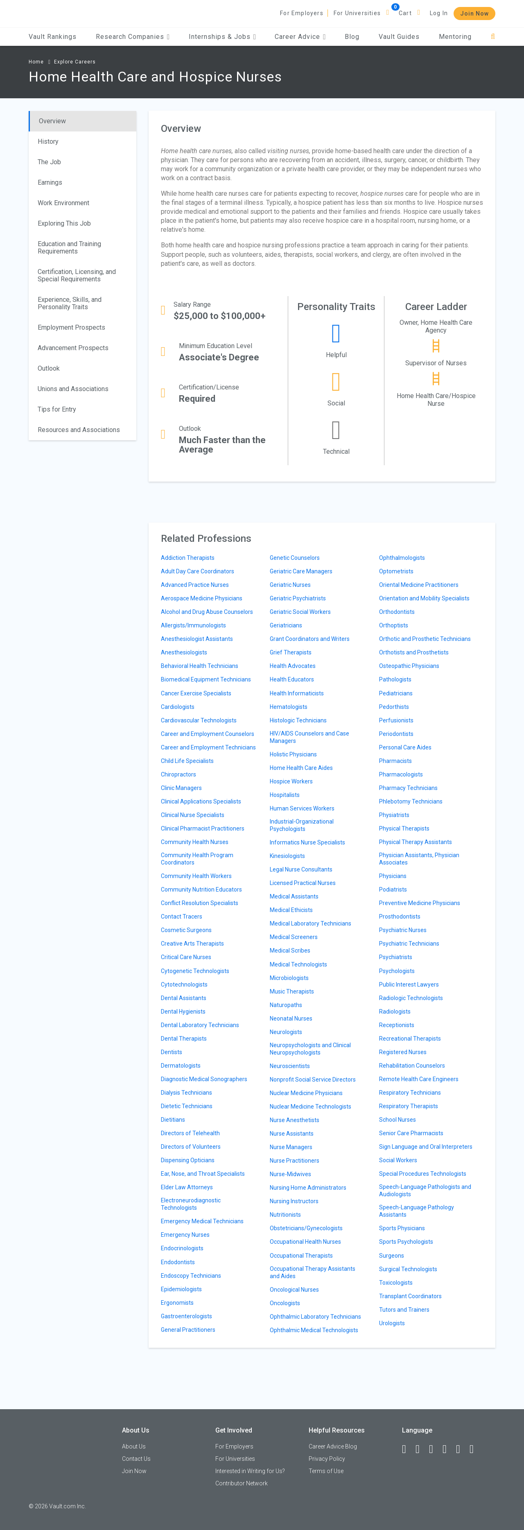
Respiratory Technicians (410, 1092)
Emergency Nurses (185, 1234)
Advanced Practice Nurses (195, 585)
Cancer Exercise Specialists (196, 693)
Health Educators (292, 679)
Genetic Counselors (295, 558)
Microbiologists (289, 978)
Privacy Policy (327, 1458)
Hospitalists (285, 795)
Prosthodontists (399, 916)
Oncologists (285, 1303)
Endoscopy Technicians (191, 1275)
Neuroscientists (290, 1066)
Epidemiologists (181, 1289)
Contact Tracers (181, 916)
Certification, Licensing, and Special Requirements (77, 275)
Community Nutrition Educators (201, 889)
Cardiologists (177, 707)
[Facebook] (407, 1449)
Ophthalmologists (402, 558)
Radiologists (395, 1011)
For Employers (301, 13)
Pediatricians (396, 693)
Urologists (392, 1323)
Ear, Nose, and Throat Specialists (203, 1173)
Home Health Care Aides (301, 768)
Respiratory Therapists (408, 1106)
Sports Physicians (402, 1228)
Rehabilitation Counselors (412, 1065)
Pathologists (395, 679)
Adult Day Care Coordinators (197, 571)
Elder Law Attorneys (187, 1187)
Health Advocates (293, 666)
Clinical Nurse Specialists (192, 815)
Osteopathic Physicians (409, 666)
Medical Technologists (298, 964)
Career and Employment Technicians (208, 747)
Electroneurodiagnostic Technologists (191, 1204)
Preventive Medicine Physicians (419, 903)
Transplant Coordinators (410, 1296)
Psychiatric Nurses (403, 930)
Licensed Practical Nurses (303, 883)
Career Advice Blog (333, 1446)
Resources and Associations (79, 430)
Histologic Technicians (298, 720)
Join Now (474, 13)
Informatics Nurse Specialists (307, 842)
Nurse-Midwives (290, 1174)
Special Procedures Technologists (422, 1173)
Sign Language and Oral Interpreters (425, 1146)
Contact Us (136, 1458)
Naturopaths (286, 1005)
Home (36, 62)
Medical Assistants (294, 896)
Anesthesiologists (184, 652)
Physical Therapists (404, 828)
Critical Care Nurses (186, 957)
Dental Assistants (183, 998)
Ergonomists (177, 1302)
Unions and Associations (73, 389)
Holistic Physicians (293, 754)
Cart (405, 13)
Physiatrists (394, 815)
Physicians (393, 876)
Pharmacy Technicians (408, 788)
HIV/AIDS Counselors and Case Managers (309, 737)
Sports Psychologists (406, 1241)
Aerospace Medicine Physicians (201, 598)
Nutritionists (285, 1214)
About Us (134, 1446)
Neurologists (286, 1032)
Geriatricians (286, 625)
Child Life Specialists (187, 761)
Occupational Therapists (301, 1255)
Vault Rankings (53, 37)
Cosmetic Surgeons (186, 930)
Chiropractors (178, 774)
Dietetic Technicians (186, 1106)
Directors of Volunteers (191, 1146)
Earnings (50, 182)
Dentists (171, 1052)
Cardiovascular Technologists (199, 720)
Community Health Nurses (194, 842)
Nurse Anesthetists (294, 1120)
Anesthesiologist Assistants (197, 639)
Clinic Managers (181, 788)
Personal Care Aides (405, 747)
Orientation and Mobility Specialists (424, 598)
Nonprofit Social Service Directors (313, 1079)
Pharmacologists (401, 774)
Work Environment (63, 203)
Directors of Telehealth (190, 1133)
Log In (439, 13)
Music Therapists (292, 991)
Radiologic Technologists (411, 998)
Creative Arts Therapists (192, 943)
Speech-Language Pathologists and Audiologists (425, 1190)
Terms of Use (326, 1471)
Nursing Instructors (294, 1201)
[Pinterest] (462, 1449)
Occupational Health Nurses (305, 1241)
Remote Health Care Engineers (418, 1079)
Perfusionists (396, 720)
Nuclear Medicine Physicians (306, 1093)
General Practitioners (188, 1329)
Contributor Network (241, 1483)
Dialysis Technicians (186, 1092)
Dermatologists (181, 1065)
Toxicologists (396, 1282)
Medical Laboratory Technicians (310, 923)
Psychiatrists (395, 957)
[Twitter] (434, 1449)
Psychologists (397, 971)
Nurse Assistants (292, 1133)
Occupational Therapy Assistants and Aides (312, 1272)
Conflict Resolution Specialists (199, 903)
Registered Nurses (403, 1052)
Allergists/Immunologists (193, 625)
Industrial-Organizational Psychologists (302, 825)
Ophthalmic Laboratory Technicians (315, 1316)
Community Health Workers (196, 876)
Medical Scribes (290, 950)
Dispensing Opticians (188, 1160)
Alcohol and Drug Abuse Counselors (207, 612)
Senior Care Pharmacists (411, 1133)
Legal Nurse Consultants (301, 869)
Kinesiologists (287, 856)
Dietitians (173, 1119)
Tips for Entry (57, 409)
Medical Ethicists (291, 910)
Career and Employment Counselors (207, 734)
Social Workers (398, 1160)
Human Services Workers (302, 808)
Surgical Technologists (408, 1269)
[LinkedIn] (421, 1449)
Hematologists (288, 707)
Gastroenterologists (186, 1316)
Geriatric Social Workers (300, 612)
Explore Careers (75, 62)
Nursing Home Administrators (308, 1187)
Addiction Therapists (188, 558)
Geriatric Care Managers (301, 571)
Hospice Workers (291, 781)
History (48, 141)
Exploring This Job (64, 223)
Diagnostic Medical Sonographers (204, 1079)
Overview (52, 121)
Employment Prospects (71, 327)
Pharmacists (395, 761)
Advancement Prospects (73, 348)
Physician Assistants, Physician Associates (419, 859)
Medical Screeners (294, 937)
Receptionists (396, 1025)
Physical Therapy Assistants (415, 842)
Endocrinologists (182, 1248)
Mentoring (455, 37)
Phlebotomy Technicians (411, 801)
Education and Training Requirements (69, 247)
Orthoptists (393, 625)
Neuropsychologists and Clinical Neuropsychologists (310, 1049)
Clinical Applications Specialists (201, 801)
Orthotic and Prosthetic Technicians (425, 639)
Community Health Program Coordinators (197, 859)
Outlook (49, 368)
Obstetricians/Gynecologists (306, 1228)
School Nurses (397, 1119)
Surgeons (391, 1255)
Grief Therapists (291, 652)
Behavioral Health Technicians (199, 666)
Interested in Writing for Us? (250, 1471)
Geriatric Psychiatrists (298, 598)
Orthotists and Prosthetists (414, 652)
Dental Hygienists (183, 1011)
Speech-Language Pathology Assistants (416, 1211)
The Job (49, 162)
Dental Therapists (184, 1038)
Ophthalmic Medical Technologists (314, 1330)
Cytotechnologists (184, 984)
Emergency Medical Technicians (202, 1221)
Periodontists (396, 734)
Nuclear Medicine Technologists (310, 1106)
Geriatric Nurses (290, 585)
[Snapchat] (475, 1449)
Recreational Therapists (410, 1038)
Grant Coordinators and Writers (310, 639)
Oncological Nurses (294, 1289)
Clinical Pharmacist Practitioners (202, 828)
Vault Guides (399, 37)
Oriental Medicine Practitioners (418, 585)
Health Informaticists (297, 693)
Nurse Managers (291, 1147)
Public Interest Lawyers (409, 984)
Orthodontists (397, 612)
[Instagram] (448, 1449)
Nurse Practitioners (294, 1160)
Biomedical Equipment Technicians (206, 679)
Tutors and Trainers (404, 1309)
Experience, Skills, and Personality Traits (70, 303)
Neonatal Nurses (291, 1018)
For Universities (357, 13)
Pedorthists (394, 707)
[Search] (493, 37)
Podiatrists (393, 889)
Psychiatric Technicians (409, 943)
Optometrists (396, 571)
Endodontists (178, 1262)
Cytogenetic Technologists (195, 971)
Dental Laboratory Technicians (200, 1025)
